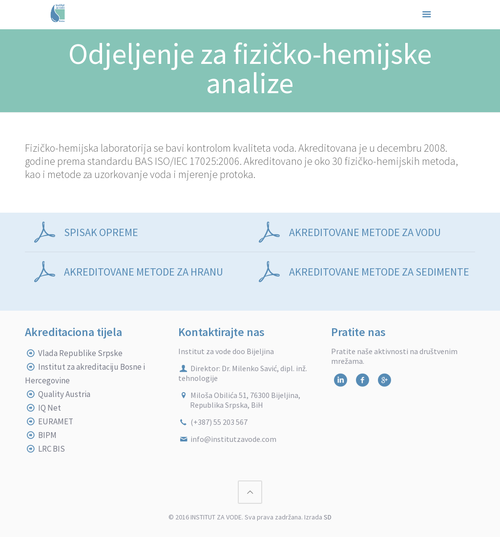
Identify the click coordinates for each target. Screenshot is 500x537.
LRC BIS (51, 448)
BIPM (47, 435)
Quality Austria (64, 394)
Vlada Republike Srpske (80, 353)
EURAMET (55, 421)
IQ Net (49, 407)
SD (328, 517)
